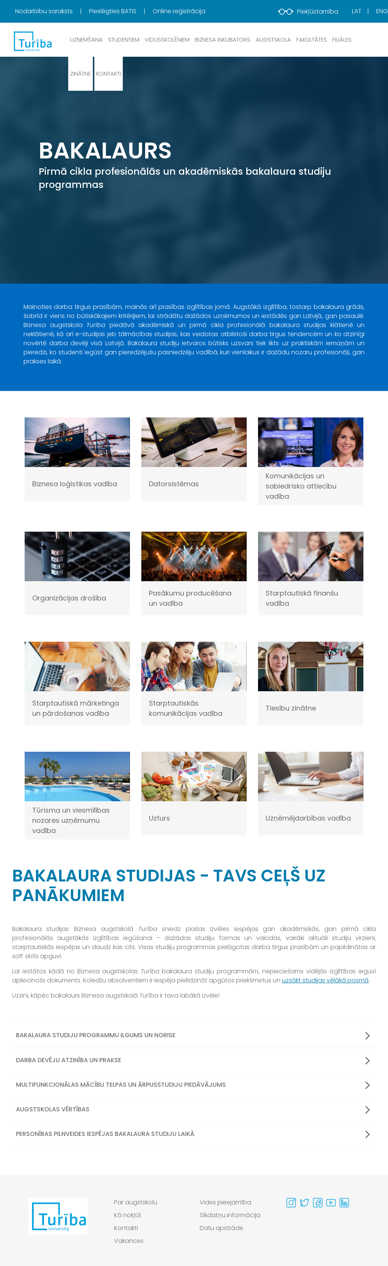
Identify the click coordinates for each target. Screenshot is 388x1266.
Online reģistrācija (179, 11)
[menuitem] (51, 11)
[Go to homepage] (58, 1223)
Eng (382, 11)
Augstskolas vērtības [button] (193, 1109)
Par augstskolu (135, 1202)
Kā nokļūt (127, 1215)
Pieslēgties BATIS (113, 11)
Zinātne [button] (80, 74)
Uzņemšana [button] (86, 39)
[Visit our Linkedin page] (344, 1202)
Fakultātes (311, 39)
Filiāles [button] (342, 39)
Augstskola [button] (273, 39)
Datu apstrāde (221, 1228)
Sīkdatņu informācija (230, 1215)
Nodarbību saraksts (44, 11)
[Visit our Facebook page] (317, 1202)
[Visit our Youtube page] (331, 1202)
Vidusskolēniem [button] (167, 39)
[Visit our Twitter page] (304, 1202)
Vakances (129, 1241)
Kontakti (108, 74)
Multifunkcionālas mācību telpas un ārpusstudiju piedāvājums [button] (193, 1085)
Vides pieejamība (225, 1202)
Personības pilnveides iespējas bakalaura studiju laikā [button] (193, 1134)
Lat (356, 11)
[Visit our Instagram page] (291, 1202)
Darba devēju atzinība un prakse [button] (193, 1060)
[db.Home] (32, 41)
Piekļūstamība (308, 11)
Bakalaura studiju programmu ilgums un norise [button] (193, 1035)
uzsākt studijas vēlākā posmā (325, 980)
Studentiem (123, 39)
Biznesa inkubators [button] (222, 39)
